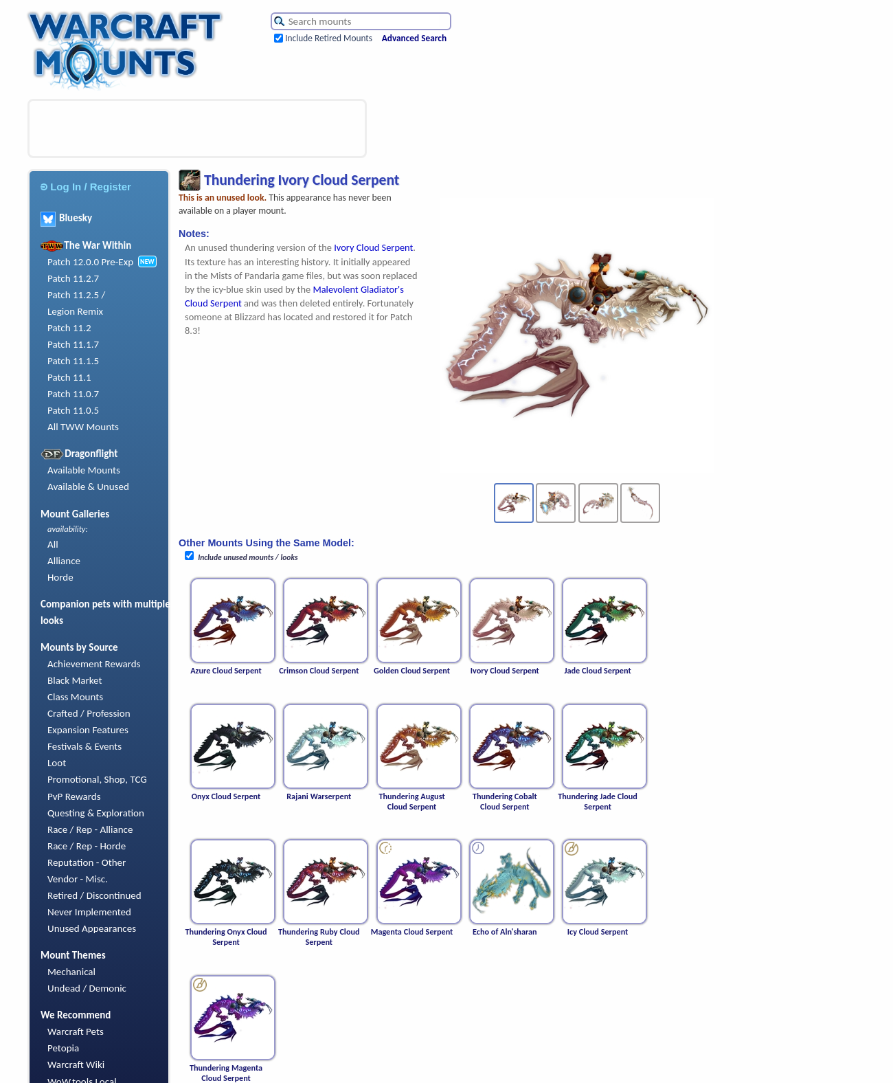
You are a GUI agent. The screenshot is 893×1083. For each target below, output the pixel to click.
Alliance (63, 561)
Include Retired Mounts (328, 38)
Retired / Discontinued (94, 895)
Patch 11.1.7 (73, 344)
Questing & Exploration (95, 813)
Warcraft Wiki (75, 1064)
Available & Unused (88, 486)
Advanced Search (414, 38)
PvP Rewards (74, 796)
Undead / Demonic (86, 988)
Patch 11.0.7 (73, 394)
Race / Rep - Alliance (90, 829)
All (52, 544)
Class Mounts (75, 697)
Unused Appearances (91, 928)
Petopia (63, 1048)
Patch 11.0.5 (73, 410)
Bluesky (66, 218)
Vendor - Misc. (77, 879)
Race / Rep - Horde (86, 846)
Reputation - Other (86, 862)
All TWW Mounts (83, 427)
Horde (60, 577)
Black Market (74, 680)
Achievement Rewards (94, 664)
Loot (56, 763)
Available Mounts (83, 470)
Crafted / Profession (89, 713)
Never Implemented (89, 912)
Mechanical (71, 971)
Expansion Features (87, 730)
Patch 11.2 (69, 328)
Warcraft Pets (75, 1031)
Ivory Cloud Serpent (373, 247)
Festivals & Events (84, 746)
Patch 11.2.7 (73, 278)
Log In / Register (86, 186)
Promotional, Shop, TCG (97, 779)
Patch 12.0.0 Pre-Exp (90, 262)
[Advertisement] (197, 128)
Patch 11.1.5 (73, 361)
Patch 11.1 (69, 377)
